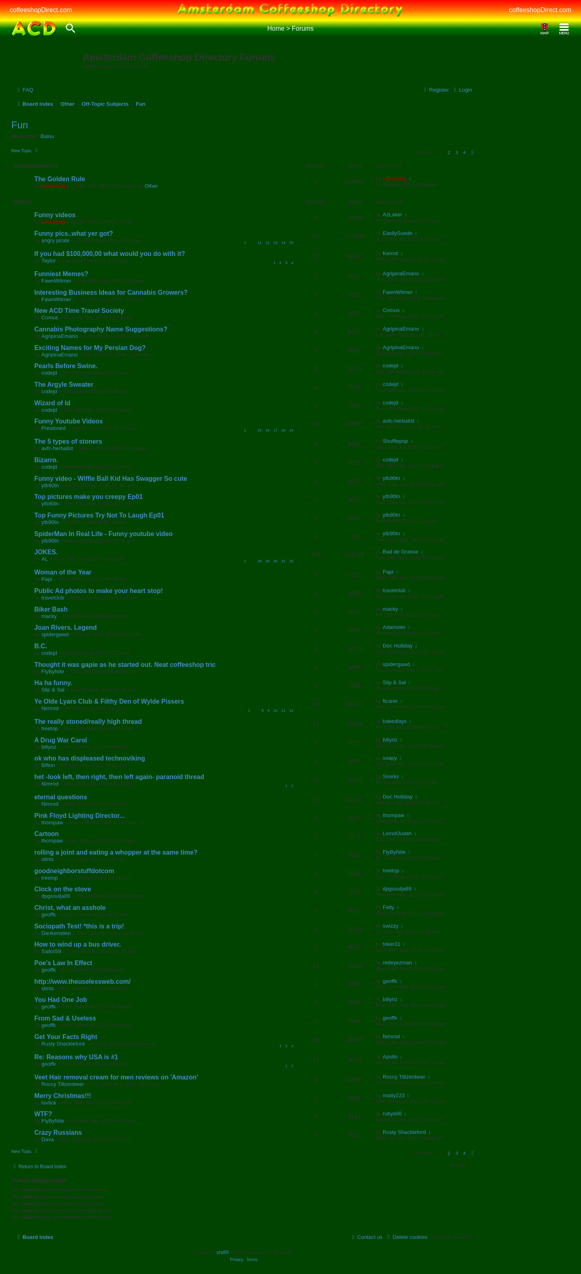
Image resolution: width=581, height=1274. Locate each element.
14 (283, 243)
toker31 (392, 944)
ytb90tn (50, 485)
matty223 (394, 1095)
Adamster (394, 627)
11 (259, 243)
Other (151, 186)
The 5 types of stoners (68, 441)
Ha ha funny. (53, 682)
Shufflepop (395, 441)
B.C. (40, 646)
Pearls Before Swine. (66, 366)
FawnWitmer (56, 281)
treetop (50, 728)
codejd (49, 373)
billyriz (49, 747)
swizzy (391, 926)
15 (291, 243)
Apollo (390, 1057)
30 (276, 561)
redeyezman (397, 963)
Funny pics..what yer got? (73, 233)
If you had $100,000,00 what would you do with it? (109, 253)
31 (283, 561)
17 (276, 430)
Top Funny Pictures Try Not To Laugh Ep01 (99, 515)
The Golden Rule (59, 179)
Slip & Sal (53, 690)
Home (275, 28)
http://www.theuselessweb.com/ (82, 981)
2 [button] (448, 152)
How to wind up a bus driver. (77, 944)
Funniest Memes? (61, 273)
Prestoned (54, 428)
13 (276, 243)
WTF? (43, 1114)
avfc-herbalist (398, 421)
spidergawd (55, 634)
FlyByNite (53, 671)
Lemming (53, 186)
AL (45, 559)
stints (48, 859)
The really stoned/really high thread (88, 721)
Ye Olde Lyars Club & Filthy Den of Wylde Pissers (109, 701)
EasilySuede (397, 233)
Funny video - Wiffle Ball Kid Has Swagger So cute (110, 478)
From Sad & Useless (65, 1018)
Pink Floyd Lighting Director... (79, 815)
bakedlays (395, 721)
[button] (472, 152)
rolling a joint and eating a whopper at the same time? (116, 852)
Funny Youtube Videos (68, 421)
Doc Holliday (398, 646)
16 (267, 430)
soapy (390, 758)
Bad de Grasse (400, 552)
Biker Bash (51, 609)
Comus (50, 317)
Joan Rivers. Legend (65, 627)
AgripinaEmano (401, 273)
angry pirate (56, 240)
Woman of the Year (63, 572)
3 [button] (457, 152)
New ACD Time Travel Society (79, 310)
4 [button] (464, 152)
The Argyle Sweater (63, 384)
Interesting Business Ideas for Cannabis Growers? (111, 292)
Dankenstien (56, 933)
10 (276, 710)
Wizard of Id (52, 403)
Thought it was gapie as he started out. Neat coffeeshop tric (124, 664)
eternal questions (60, 797)
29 (267, 561)
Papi (47, 579)
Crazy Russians (58, 1132)
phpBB (223, 1252)
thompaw (52, 822)
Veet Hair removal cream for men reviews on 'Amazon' (116, 1077)
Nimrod (50, 708)
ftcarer (390, 701)
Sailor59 (51, 951)
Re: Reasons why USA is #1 (76, 1057)
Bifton (48, 765)
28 (259, 561)
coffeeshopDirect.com (41, 9)
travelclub (53, 598)
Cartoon (46, 833)
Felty (389, 907)
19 (291, 430)
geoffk (49, 914)
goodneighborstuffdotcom (74, 870)
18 (283, 430)
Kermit (390, 253)
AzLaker (392, 215)
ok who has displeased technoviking (89, 758)
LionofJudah (397, 833)
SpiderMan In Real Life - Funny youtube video (103, 533)
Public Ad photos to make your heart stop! (98, 590)
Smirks (391, 776)
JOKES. (46, 552)
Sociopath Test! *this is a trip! (79, 926)
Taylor (49, 261)
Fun (19, 124)
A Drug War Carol (60, 740)
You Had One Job (60, 999)
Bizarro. (46, 460)
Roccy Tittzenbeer (63, 1084)
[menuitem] (24, 90)
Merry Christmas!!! (62, 1095)
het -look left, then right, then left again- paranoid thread (119, 776)
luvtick (49, 1103)
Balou (47, 136)
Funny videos (54, 215)
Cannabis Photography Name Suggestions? (100, 329)
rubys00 (392, 1114)
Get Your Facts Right (65, 1036)
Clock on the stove (62, 889)
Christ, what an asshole (70, 907)
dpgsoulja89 (56, 896)
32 (291, 561)
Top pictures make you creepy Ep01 (88, 496)
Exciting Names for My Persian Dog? (90, 347)
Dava (48, 1139)
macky (49, 616)
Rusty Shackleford (63, 1044)
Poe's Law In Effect (63, 963)
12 (267, 243)
